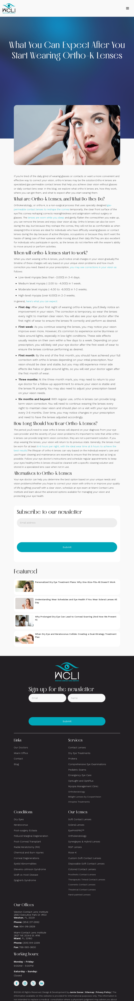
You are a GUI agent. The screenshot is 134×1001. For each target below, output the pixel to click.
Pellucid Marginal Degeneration (31, 835)
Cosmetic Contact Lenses (81, 884)
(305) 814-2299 (31, 942)
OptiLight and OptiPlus (80, 780)
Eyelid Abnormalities (25, 863)
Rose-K (72, 852)
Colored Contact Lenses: (82, 869)
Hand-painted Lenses (79, 894)
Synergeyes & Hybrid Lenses (84, 841)
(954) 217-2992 (31, 922)
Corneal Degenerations (26, 858)
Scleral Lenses (76, 824)
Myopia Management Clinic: (83, 786)
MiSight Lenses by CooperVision (84, 797)
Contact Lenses (77, 747)
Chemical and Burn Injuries (29, 852)
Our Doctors (21, 747)
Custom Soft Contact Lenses (84, 858)
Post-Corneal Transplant (27, 841)
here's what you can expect (41, 301)
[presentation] (40, 535)
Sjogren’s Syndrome (25, 880)
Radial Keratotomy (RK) (27, 847)
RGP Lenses (75, 847)
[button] (127, 8)
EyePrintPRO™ (76, 830)
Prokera (72, 758)
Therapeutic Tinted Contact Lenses (86, 879)
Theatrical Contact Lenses (82, 889)
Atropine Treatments (79, 802)
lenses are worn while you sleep (46, 217)
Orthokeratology (76, 791)
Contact (18, 758)
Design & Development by (62, 992)
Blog (16, 764)
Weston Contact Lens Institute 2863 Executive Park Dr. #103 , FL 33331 (31, 914)
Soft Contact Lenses (79, 819)
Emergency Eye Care (79, 775)
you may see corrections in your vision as (93, 267)
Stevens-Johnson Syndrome (30, 869)
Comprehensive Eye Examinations (87, 764)
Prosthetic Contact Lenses (82, 874)
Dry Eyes (19, 819)
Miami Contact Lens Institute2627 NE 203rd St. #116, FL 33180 (30, 935)
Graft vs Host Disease (26, 874)
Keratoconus (21, 824)
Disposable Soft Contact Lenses (86, 863)
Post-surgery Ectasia (25, 830)
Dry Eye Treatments (79, 753)
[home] (9, 8)
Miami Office (21, 753)
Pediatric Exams (77, 769)
